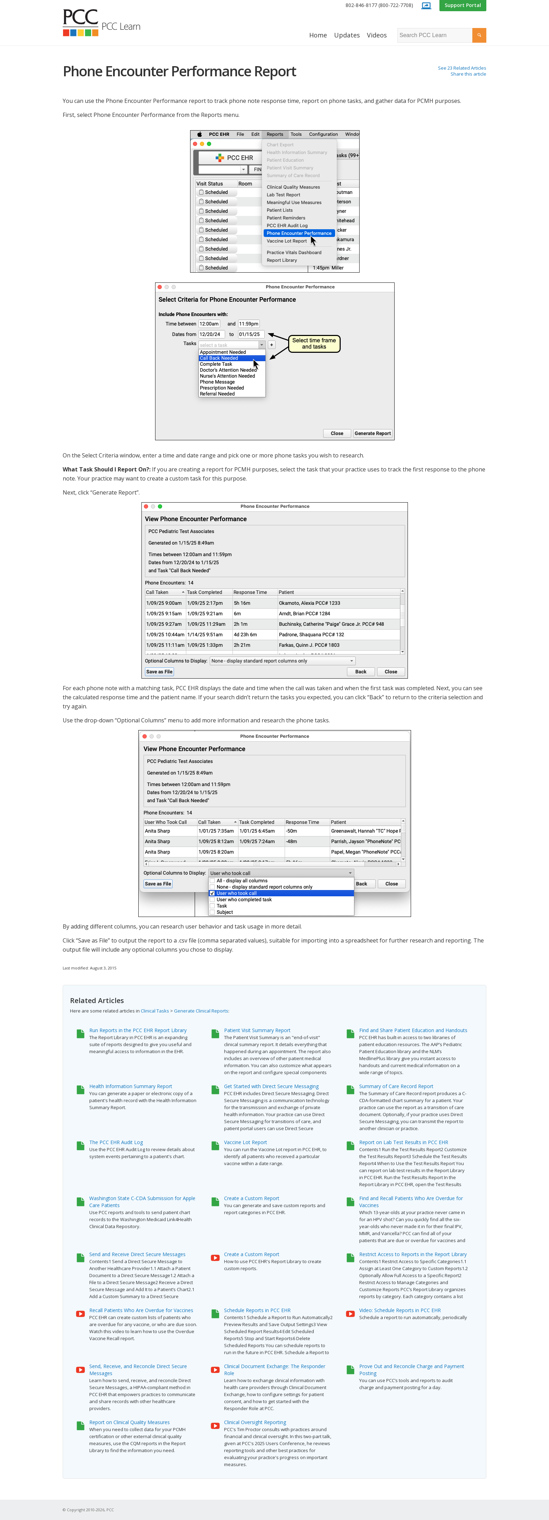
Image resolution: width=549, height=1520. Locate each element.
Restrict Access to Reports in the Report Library (413, 1254)
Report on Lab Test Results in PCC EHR (403, 1142)
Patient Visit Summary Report (257, 1030)
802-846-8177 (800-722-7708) (379, 5)
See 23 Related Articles (462, 68)
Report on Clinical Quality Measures (129, 1422)
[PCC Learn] (109, 23)
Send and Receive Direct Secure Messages (137, 1254)
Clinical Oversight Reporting (255, 1422)
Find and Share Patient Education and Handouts (413, 1030)
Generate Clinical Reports (201, 1011)
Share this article (468, 74)
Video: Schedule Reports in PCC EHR (400, 1310)
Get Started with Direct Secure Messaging (271, 1086)
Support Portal (463, 5)
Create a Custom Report (251, 1198)
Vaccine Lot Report (245, 1142)
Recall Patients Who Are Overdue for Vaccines (141, 1310)
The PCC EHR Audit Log (116, 1142)
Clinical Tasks (155, 1011)
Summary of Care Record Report (396, 1086)
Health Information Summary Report (130, 1086)
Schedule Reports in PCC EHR (257, 1310)
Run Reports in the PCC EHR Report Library (138, 1030)
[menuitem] (379, 5)
